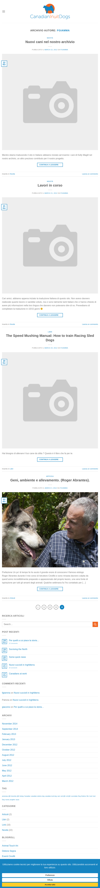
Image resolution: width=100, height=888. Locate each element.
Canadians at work (18, 673)
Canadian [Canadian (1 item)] (27, 796)
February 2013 (9, 734)
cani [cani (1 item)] (58, 796)
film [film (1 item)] (88, 796)
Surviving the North (18, 649)
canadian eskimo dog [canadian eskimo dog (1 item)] (38, 796)
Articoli (50, 476)
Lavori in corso (50, 185)
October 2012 (8, 750)
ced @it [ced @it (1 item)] (63, 796)
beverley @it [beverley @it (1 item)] (15, 796)
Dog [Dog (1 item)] (79, 796)
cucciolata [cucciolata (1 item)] (74, 796)
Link (4, 825)
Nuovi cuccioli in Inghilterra (22, 665)
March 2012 (7, 781)
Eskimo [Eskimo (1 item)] (83, 796)
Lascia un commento (90, 174)
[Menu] (3, 11)
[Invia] (95, 624)
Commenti (13, 668)
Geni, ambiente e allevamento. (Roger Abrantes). (50, 480)
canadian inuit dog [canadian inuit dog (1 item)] (51, 796)
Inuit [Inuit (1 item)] (90, 796)
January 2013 (8, 739)
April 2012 (7, 776)
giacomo (6, 707)
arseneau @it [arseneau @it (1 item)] (6, 796)
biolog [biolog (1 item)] (22, 796)
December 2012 (9, 744)
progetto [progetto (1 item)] (12, 799)
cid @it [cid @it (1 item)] (68, 796)
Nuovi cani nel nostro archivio (50, 42)
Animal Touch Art (10, 846)
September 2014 (10, 729)
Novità (50, 38)
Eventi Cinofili (8, 856)
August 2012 (8, 755)
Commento (13, 643)
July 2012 (6, 760)
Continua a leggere (50, 165)
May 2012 (6, 771)
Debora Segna (9, 851)
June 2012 (7, 765)
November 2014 (9, 724)
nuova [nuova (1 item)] (7, 799)
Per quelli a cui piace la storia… (24, 640)
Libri (50, 332)
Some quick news (17, 657)
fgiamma (63, 30)
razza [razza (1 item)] (17, 799)
